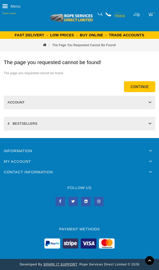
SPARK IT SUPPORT (60, 264)
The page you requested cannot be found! (84, 45)
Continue (139, 87)
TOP (149, 260)
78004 (119, 16)
